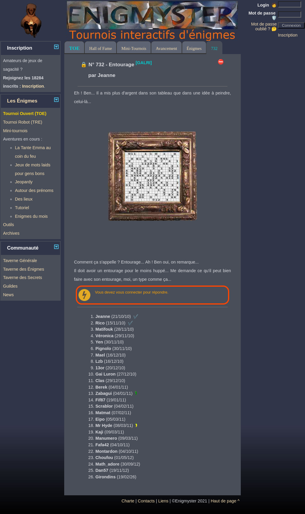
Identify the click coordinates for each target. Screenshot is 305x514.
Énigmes (194, 48)
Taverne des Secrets (22, 277)
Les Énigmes (22, 101)
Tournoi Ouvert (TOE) (24, 113)
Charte (128, 501)
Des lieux (23, 199)
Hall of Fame (100, 48)
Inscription (288, 35)
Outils (8, 224)
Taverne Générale (20, 260)
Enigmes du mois (31, 216)
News (8, 294)
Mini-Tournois (133, 48)
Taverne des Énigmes (23, 269)
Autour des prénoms (34, 190)
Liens (163, 501)
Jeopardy (23, 181)
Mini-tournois (15, 130)
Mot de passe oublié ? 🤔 (264, 26)
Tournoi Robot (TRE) (22, 122)
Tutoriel (22, 207)
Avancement (166, 48)
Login (267, 5)
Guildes (10, 286)
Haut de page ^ (225, 501)
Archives (11, 233)
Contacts (146, 501)
